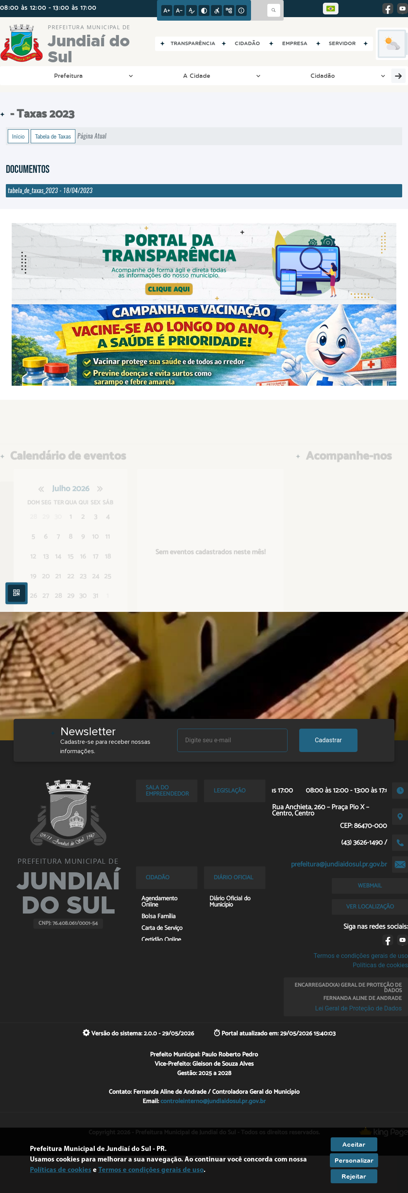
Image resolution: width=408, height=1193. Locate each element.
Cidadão (140, 75)
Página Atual (91, 136)
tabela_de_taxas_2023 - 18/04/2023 (50, 190)
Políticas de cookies (380, 965)
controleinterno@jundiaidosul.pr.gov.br (213, 1101)
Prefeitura (36, 75)
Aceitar (353, 1144)
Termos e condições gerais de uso (361, 955)
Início (18, 136)
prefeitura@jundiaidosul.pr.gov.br (339, 864)
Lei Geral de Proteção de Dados (358, 1008)
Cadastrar (328, 740)
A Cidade (89, 75)
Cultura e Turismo (352, 75)
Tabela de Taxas (53, 136)
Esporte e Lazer (272, 75)
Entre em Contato (203, 75)
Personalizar (354, 1160)
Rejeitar (354, 1176)
